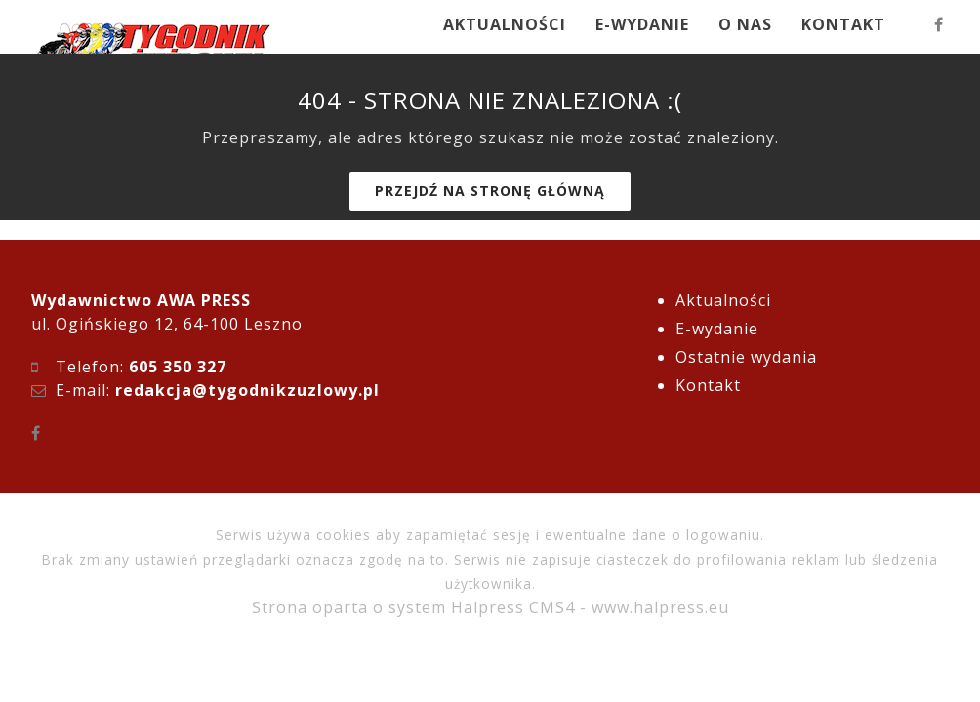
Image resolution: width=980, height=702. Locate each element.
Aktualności (723, 300)
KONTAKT (843, 24)
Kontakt (708, 385)
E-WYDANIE (642, 24)
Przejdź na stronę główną (490, 190)
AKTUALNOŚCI (504, 24)
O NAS (745, 24)
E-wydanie (716, 328)
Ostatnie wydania (746, 357)
